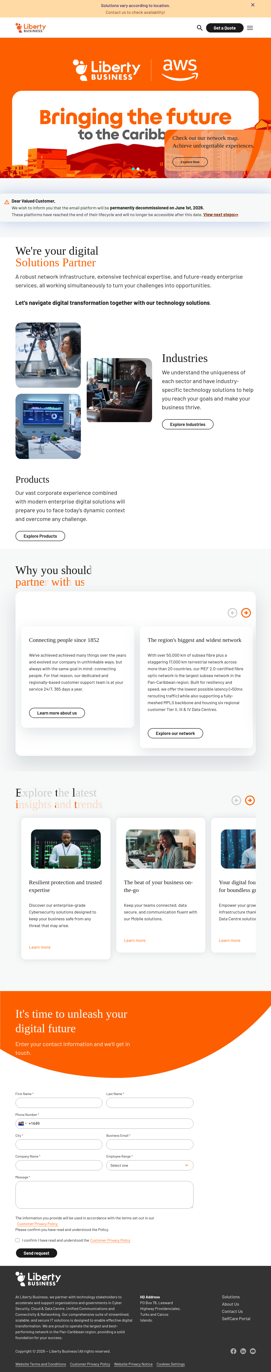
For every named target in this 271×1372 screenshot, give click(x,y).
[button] (250, 28)
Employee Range (119, 1156)
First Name (24, 1094)
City (19, 1135)
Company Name (27, 1156)
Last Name (115, 1094)
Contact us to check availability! (135, 12)
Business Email (118, 1135)
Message (22, 1177)
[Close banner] (253, 5)
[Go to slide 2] (138, 168)
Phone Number (27, 1115)
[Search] (200, 28)
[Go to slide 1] (133, 168)
